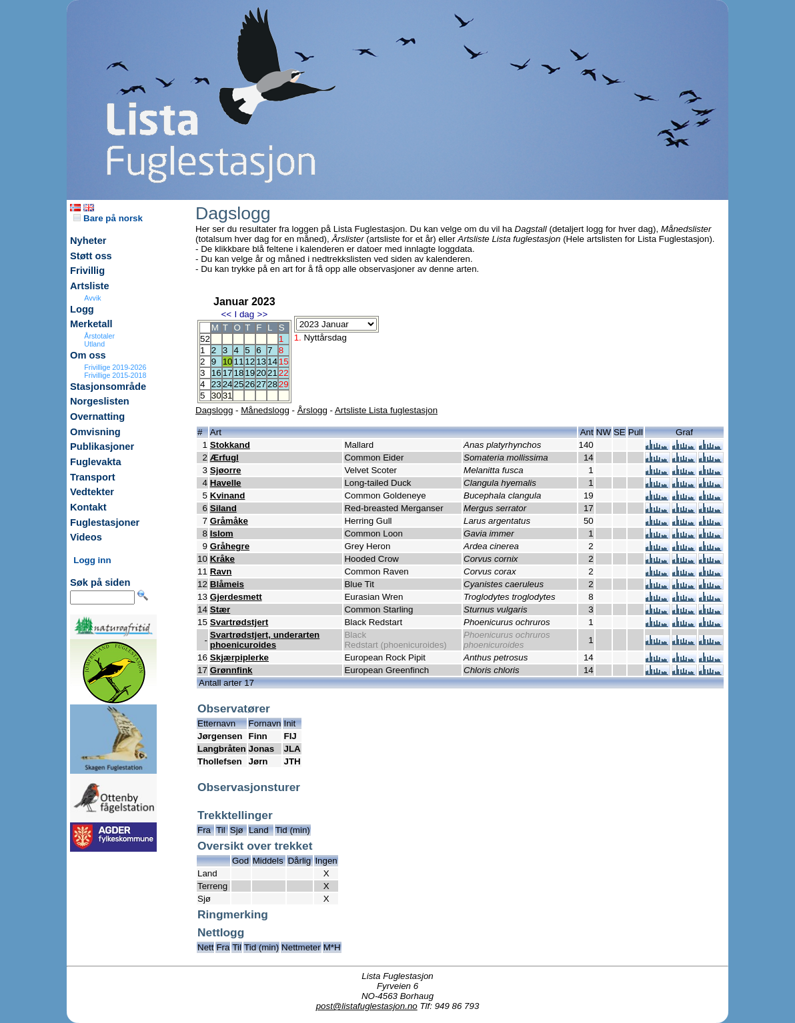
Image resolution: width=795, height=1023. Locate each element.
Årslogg (312, 410)
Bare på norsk (108, 218)
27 (261, 384)
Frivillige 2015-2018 (115, 375)
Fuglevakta (95, 462)
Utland (94, 344)
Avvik (92, 298)
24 (228, 384)
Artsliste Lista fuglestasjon (386, 410)
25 (238, 384)
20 (261, 373)
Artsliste (89, 286)
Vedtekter (92, 492)
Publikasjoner (102, 446)
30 (216, 396)
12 (250, 362)
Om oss (88, 355)
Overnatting (97, 416)
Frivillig (87, 270)
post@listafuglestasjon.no (367, 1006)
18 (238, 373)
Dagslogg (214, 410)
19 (250, 373)
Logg (82, 309)
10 (228, 362)
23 (216, 384)
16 (216, 373)
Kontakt (88, 507)
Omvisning (95, 432)
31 (228, 396)
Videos (86, 537)
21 (272, 373)
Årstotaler (99, 336)
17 (228, 373)
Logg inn (92, 560)
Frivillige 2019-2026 (115, 367)
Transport (92, 477)
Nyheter (88, 240)
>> (262, 314)
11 (238, 362)
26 (250, 384)
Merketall (91, 324)
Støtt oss (91, 256)
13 (261, 362)
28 (272, 384)
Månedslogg (265, 410)
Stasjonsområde (108, 386)
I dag (244, 314)
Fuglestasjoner (104, 522)
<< (226, 314)
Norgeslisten (99, 401)
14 (272, 362)
